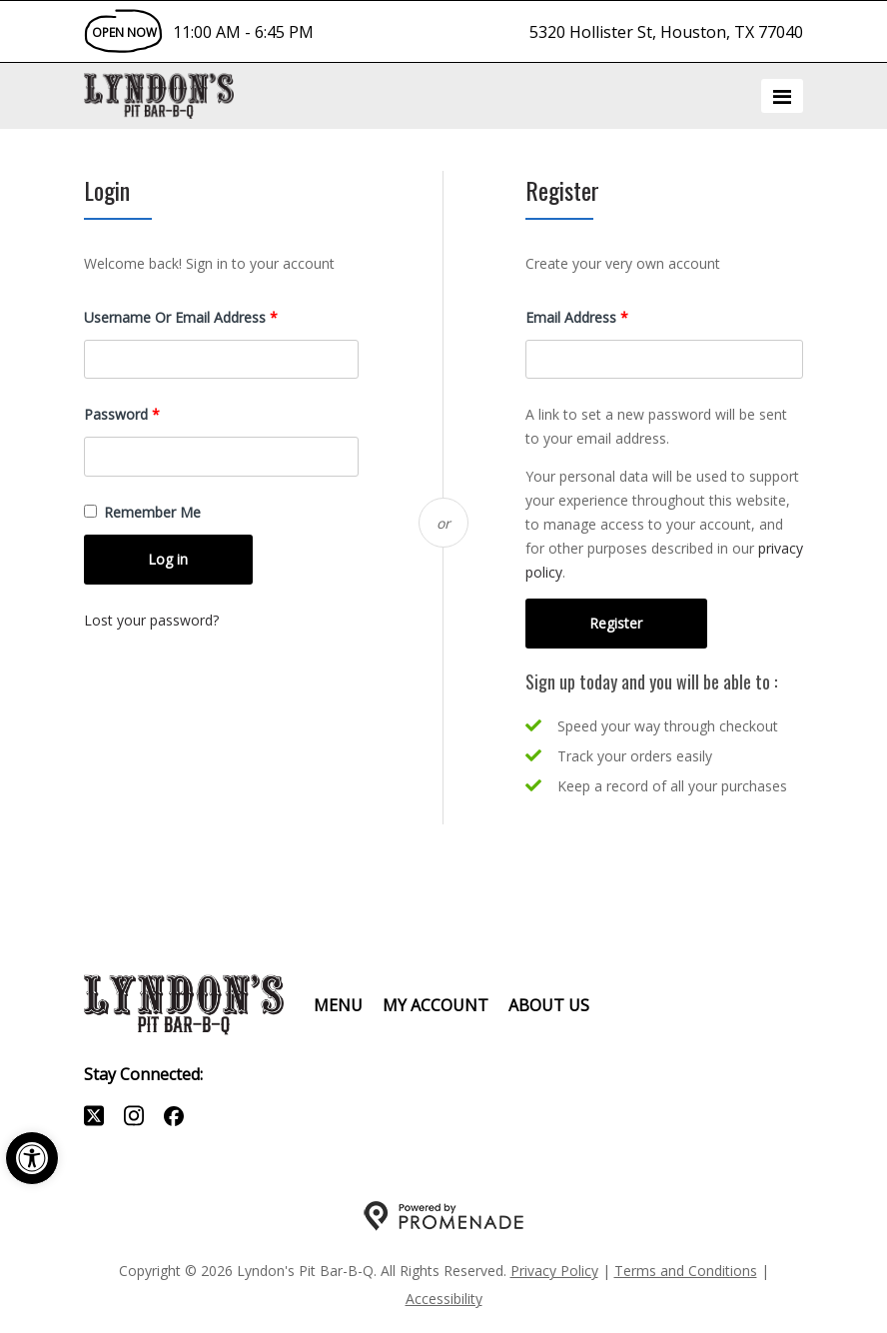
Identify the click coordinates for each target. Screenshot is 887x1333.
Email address (604, 316)
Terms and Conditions (685, 1270)
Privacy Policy (554, 1270)
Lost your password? (151, 620)
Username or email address (209, 316)
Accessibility (444, 1298)
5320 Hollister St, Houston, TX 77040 (666, 32)
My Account (435, 1005)
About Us (548, 1005)
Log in (168, 559)
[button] (32, 1158)
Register (615, 623)
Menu (338, 1005)
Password (150, 413)
